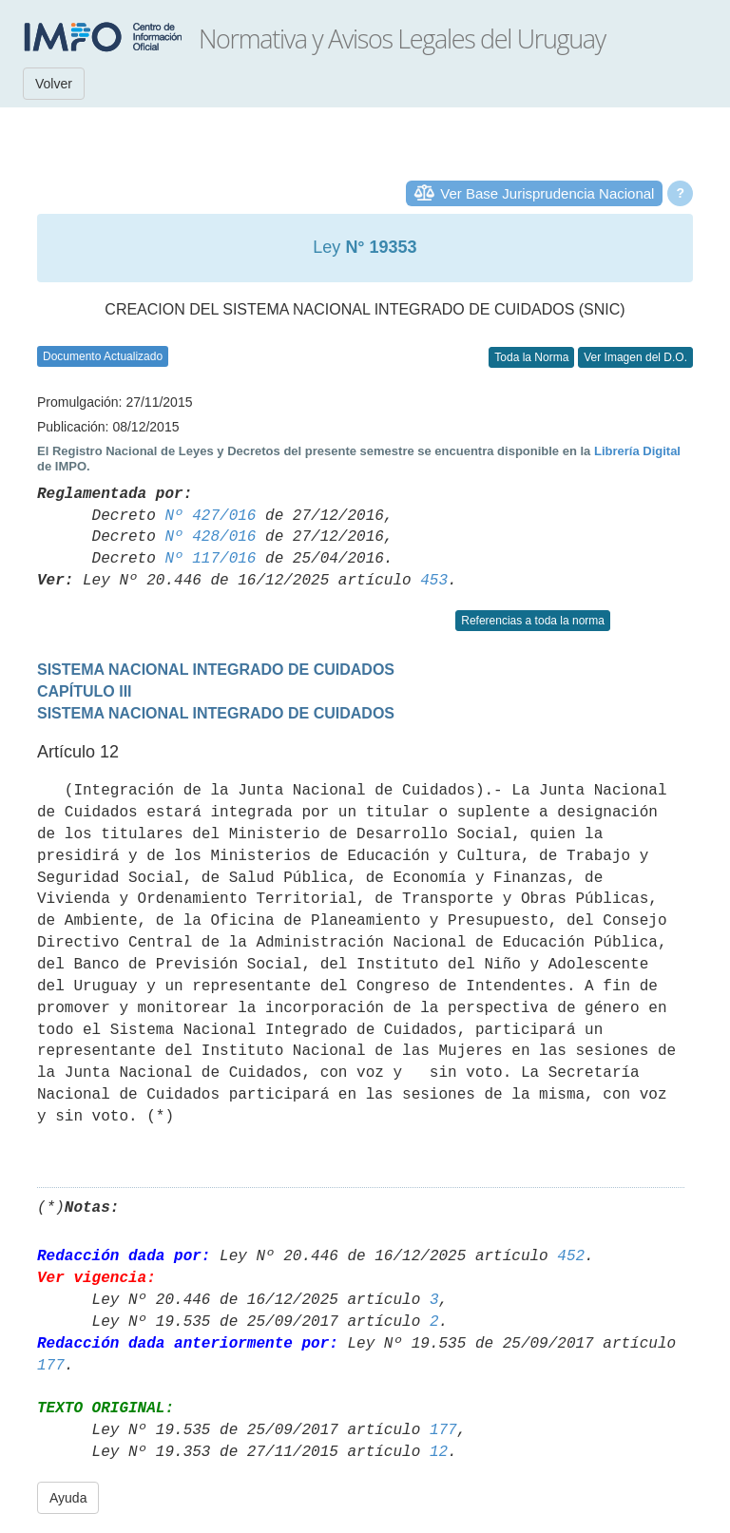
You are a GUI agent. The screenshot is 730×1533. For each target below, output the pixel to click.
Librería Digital (637, 451)
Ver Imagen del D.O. (635, 357)
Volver (53, 83)
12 (439, 1452)
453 (434, 580)
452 (571, 1256)
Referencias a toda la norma (533, 620)
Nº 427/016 (210, 516)
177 (51, 1365)
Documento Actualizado (103, 356)
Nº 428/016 (210, 537)
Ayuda (67, 1497)
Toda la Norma (531, 357)
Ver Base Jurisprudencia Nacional (547, 193)
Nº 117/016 (210, 558)
